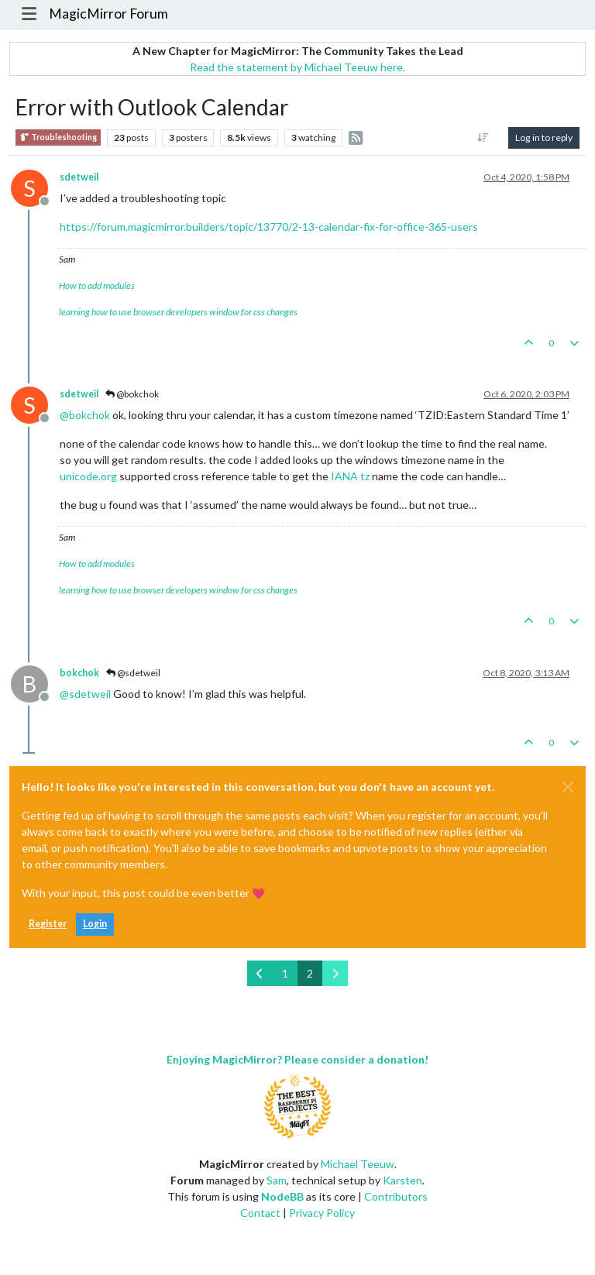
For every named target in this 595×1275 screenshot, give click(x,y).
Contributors (396, 1196)
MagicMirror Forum (108, 13)
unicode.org (88, 476)
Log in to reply (544, 137)
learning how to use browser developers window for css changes (178, 312)
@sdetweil (133, 673)
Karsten (402, 1180)
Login (95, 924)
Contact (260, 1212)
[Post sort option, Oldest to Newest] (483, 138)
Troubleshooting (58, 137)
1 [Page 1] (285, 973)
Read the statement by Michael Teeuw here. (297, 67)
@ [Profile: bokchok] (85, 414)
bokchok (79, 673)
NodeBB (282, 1196)
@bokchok (132, 394)
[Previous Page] (260, 973)
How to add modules (97, 285)
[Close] (568, 787)
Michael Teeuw (357, 1163)
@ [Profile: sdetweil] (85, 693)
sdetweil (79, 177)
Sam (277, 1180)
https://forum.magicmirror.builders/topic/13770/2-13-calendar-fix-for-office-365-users (269, 226)
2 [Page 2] (310, 973)
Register (48, 924)
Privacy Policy (322, 1212)
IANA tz (350, 476)
